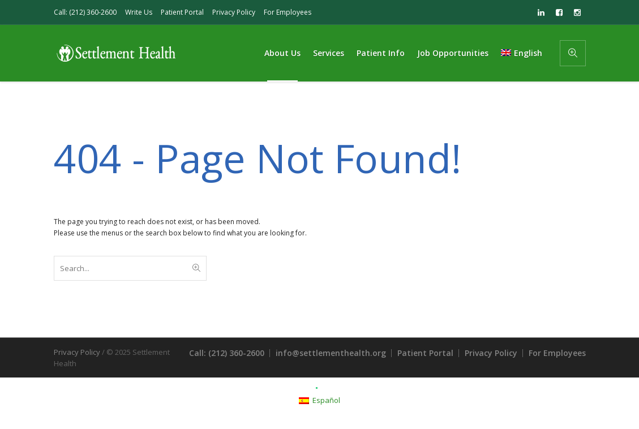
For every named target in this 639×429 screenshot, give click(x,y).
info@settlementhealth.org (331, 353)
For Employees (287, 12)
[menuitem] (521, 53)
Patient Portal (182, 12)
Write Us (138, 12)
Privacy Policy (233, 12)
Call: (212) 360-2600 (85, 12)
